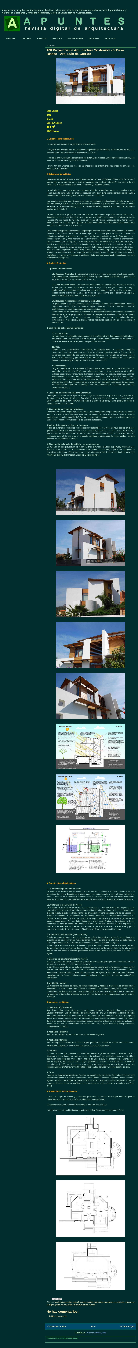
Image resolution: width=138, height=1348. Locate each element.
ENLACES (57, 38)
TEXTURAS (110, 38)
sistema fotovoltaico (80, 1305)
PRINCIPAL (11, 38)
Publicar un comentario (58, 1316)
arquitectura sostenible (63, 1302)
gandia (57, 1305)
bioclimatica (98, 1302)
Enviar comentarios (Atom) (96, 1333)
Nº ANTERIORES (75, 38)
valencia (92, 1305)
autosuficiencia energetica (83, 1302)
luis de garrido (66, 1305)
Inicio (93, 1326)
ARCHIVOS (94, 38)
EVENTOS (42, 38)
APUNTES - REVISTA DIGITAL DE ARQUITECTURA (27, 7)
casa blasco (108, 1302)
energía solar (119, 1302)
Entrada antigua (127, 1326)
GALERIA (27, 38)
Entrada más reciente (56, 1326)
